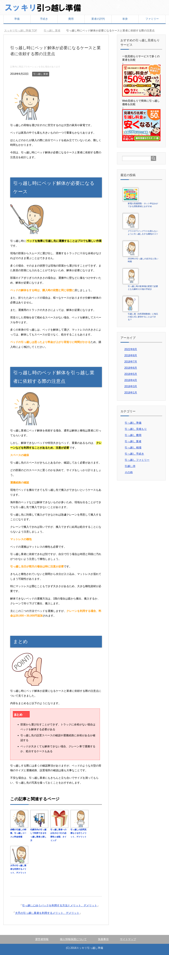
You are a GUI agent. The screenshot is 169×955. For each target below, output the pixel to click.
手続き (44, 18)
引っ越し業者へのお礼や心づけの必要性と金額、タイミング (59, 833)
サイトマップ (128, 939)
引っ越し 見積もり (136, 429)
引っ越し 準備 (133, 422)
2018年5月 (130, 374)
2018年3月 (130, 386)
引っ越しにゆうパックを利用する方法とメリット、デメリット (59, 905)
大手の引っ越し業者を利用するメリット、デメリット (47, 913)
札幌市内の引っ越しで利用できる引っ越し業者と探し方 (39, 833)
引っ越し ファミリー (137, 460)
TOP (20, 30)
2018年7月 (130, 361)
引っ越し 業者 (40, 74)
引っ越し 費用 (133, 435)
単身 (125, 18)
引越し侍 (130, 466)
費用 (71, 18)
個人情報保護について (73, 939)
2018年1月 (130, 392)
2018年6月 (130, 367)
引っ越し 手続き (134, 453)
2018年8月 (130, 355)
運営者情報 (42, 939)
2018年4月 (130, 380)
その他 (129, 472)
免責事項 (103, 939)
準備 (17, 18)
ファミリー (152, 18)
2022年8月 (130, 349)
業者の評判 (98, 18)
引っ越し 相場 (133, 447)
